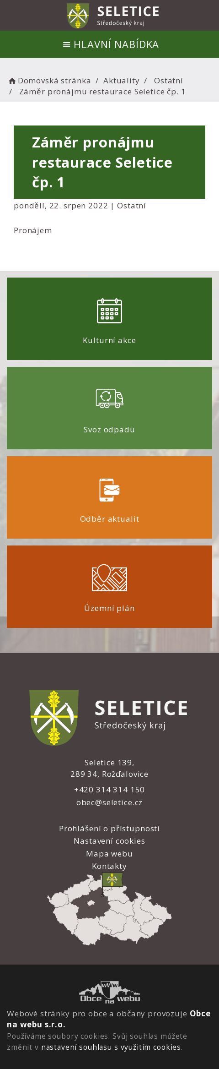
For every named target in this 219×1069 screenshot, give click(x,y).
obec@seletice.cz (109, 802)
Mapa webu (109, 853)
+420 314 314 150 (109, 789)
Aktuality (121, 80)
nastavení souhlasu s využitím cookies (111, 1047)
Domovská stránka (49, 80)
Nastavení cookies (109, 840)
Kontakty (109, 866)
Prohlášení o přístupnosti (109, 828)
